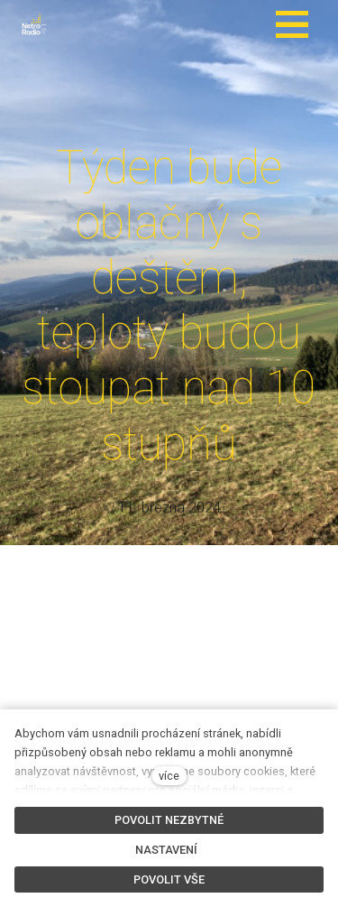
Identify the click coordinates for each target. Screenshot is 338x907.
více (169, 775)
